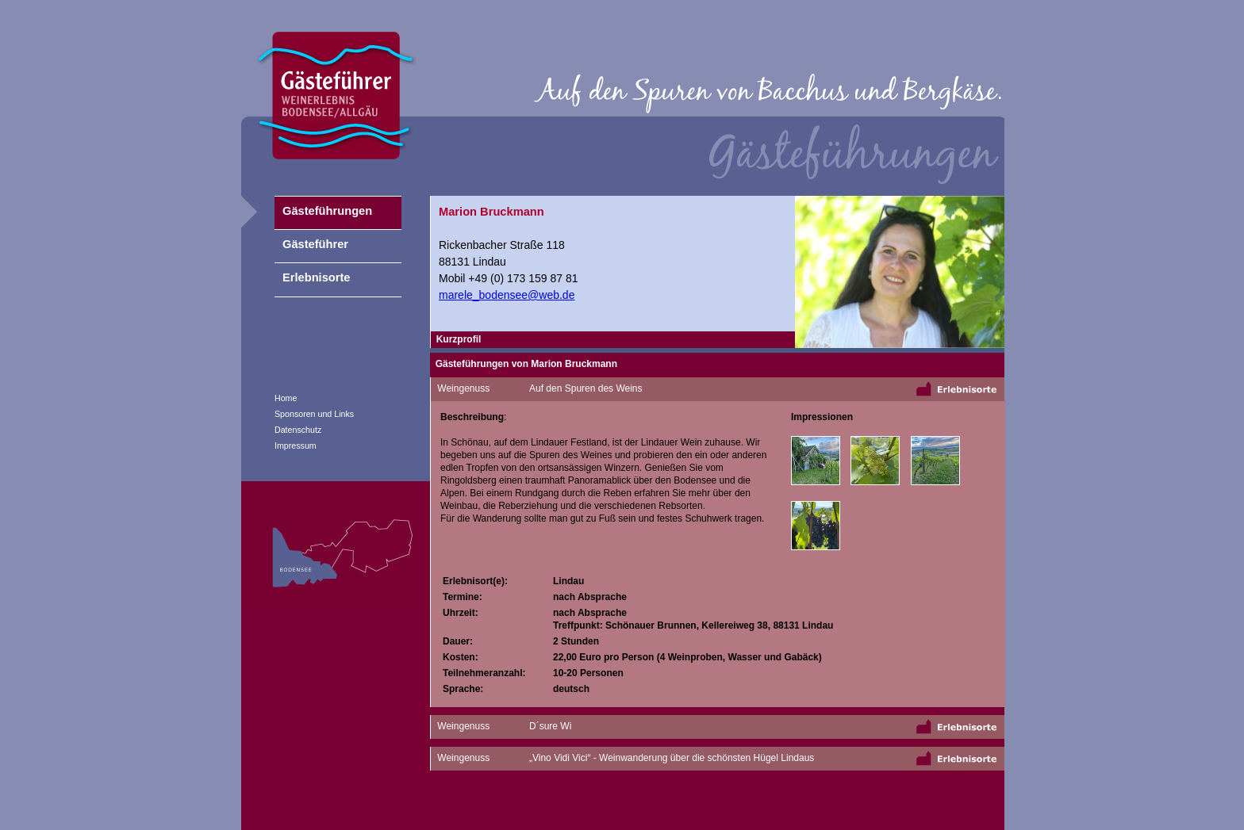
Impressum (296, 445)
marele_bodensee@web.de (506, 295)
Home (286, 398)
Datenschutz (298, 429)
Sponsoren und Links (314, 414)
